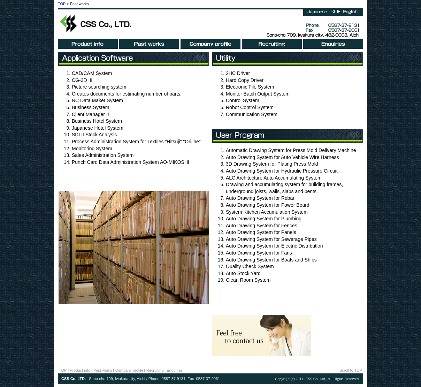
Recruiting (155, 370)
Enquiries (175, 370)
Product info (80, 370)
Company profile (129, 370)
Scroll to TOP (350, 370)
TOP (62, 4)
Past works (102, 370)
